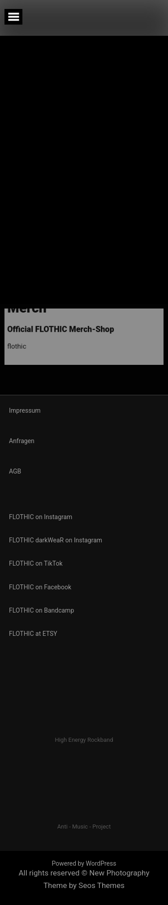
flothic (13, 335)
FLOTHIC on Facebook (40, 587)
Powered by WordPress (84, 863)
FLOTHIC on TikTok (36, 563)
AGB (15, 471)
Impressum (24, 410)
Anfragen (21, 440)
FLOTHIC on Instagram (40, 516)
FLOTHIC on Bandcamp (41, 610)
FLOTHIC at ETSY (33, 633)
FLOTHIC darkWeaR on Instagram (55, 540)
